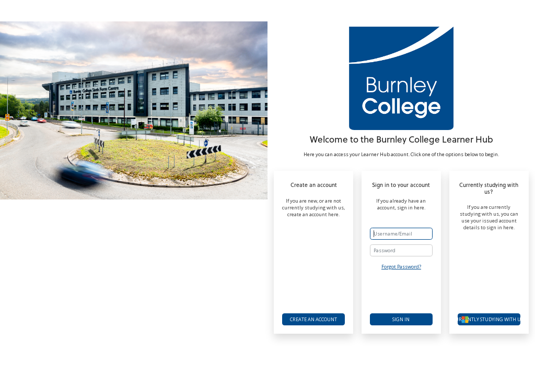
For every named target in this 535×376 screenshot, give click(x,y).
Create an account (313, 319)
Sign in (401, 319)
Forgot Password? (401, 266)
